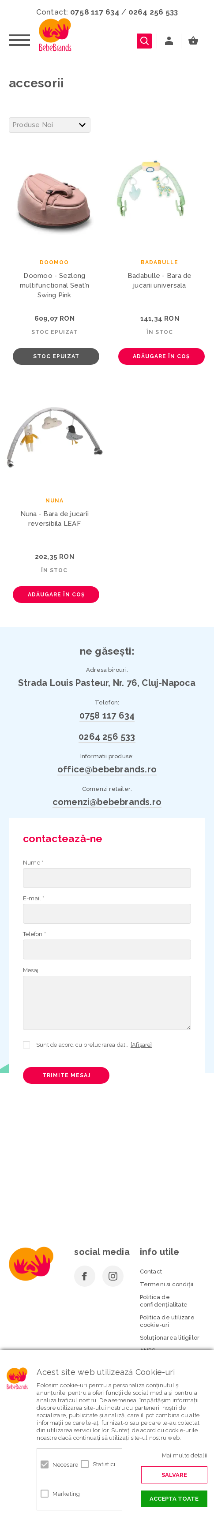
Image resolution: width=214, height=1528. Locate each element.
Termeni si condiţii (167, 1284)
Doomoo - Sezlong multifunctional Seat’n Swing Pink (55, 285)
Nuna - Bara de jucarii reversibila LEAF (54, 519)
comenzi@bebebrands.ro (107, 802)
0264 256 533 (153, 11)
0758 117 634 (95, 11)
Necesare (62, 1464)
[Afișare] (141, 1044)
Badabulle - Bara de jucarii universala (160, 280)
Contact (151, 1271)
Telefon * (34, 934)
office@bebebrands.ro (107, 769)
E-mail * (34, 898)
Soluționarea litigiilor (170, 1337)
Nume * (33, 862)
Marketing (62, 1494)
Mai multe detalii (184, 1455)
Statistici (102, 1464)
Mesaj (30, 970)
